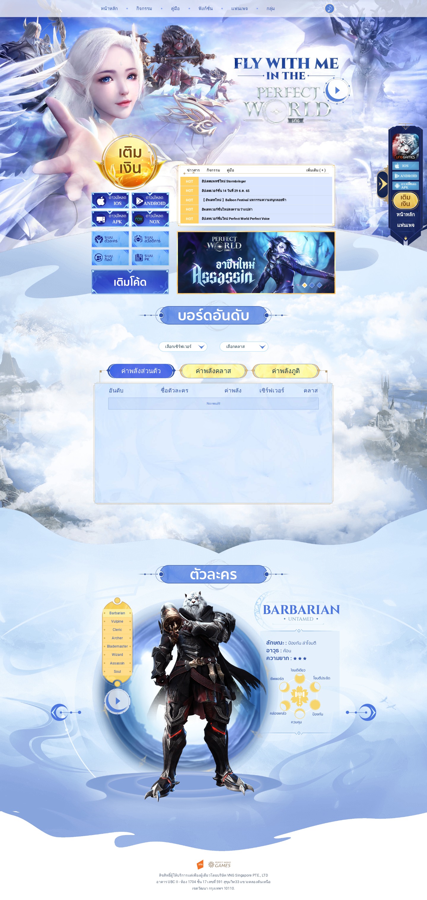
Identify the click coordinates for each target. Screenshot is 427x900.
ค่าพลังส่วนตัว (141, 371)
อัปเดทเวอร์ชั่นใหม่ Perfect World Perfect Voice (236, 219)
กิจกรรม (213, 170)
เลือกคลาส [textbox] (235, 346)
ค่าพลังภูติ (286, 371)
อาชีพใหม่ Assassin (256, 262)
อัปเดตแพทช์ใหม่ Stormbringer (224, 181)
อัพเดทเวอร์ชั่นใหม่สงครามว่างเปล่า (227, 209)
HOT (189, 181)
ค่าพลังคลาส (213, 371)
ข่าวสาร (193, 170)
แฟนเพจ (406, 225)
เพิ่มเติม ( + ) (315, 170)
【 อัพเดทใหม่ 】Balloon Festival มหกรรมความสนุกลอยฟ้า (244, 200)
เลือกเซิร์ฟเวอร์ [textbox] (178, 346)
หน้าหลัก (405, 214)
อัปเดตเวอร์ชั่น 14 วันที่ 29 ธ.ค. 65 (226, 191)
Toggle (383, 184)
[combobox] (183, 346)
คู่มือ (230, 170)
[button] (304, 285)
